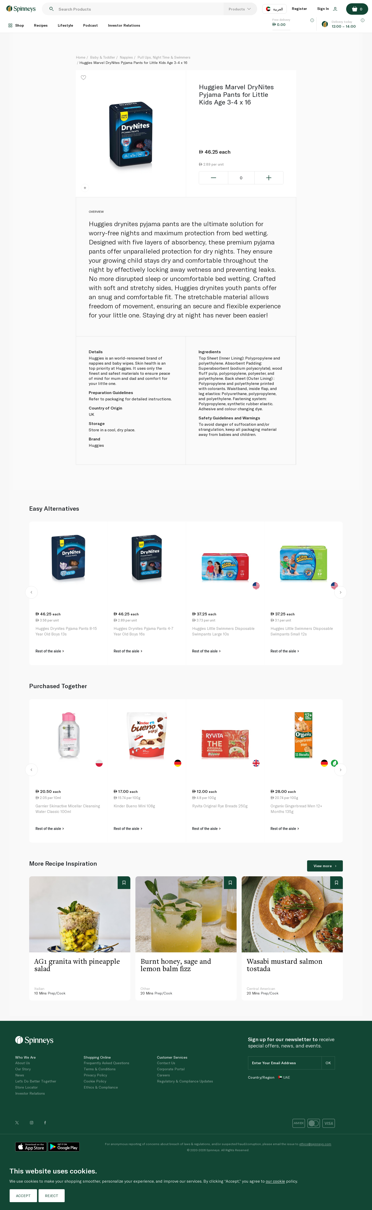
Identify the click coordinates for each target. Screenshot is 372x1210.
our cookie (275, 1181)
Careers (163, 1075)
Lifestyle (65, 25)
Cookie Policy (95, 1081)
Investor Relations (124, 25)
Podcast (90, 25)
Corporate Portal (171, 1069)
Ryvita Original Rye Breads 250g (219, 806)
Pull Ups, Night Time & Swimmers (163, 57)
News (19, 1075)
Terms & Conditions (100, 1069)
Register (299, 8)
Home (80, 57)
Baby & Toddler (102, 57)
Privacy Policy (95, 1075)
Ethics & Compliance (101, 1087)
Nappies (126, 57)
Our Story (23, 1069)
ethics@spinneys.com (315, 1144)
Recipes (41, 25)
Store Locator (26, 1087)
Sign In (327, 8)
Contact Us (166, 1063)
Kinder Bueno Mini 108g (134, 806)
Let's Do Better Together (35, 1081)
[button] (31, 593)
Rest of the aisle (50, 651)
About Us (22, 1063)
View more (325, 866)
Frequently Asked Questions (106, 1063)
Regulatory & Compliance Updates (185, 1081)
